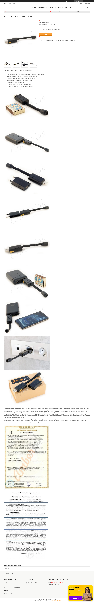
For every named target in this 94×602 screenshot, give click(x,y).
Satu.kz (54, 599)
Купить (45, 34)
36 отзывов (70, 1)
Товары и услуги (43, 7)
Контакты (57, 7)
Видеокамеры (54, 11)
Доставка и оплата (68, 7)
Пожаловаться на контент (54, 600)
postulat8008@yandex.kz (57, 582)
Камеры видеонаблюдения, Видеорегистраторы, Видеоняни (33, 11)
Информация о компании (11, 576)
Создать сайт (14, 1)
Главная (34, 7)
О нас (51, 7)
